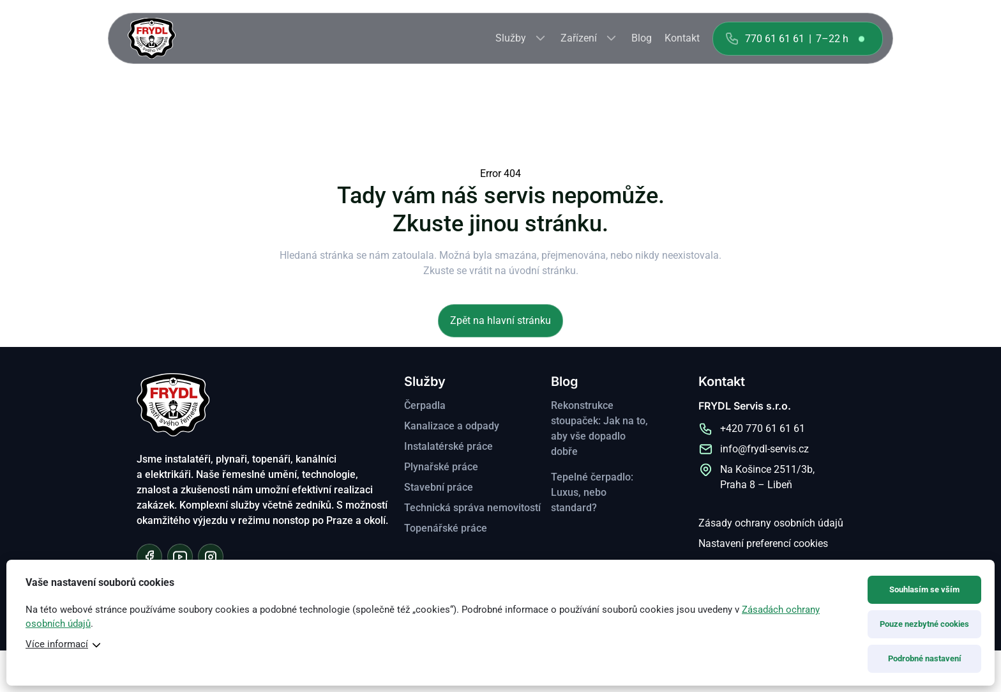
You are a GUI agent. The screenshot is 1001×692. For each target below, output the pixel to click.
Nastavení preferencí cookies (763, 543)
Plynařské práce (441, 467)
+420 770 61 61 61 (762, 428)
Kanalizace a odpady (451, 426)
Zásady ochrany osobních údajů (770, 523)
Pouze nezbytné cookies (924, 624)
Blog (641, 38)
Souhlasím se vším (924, 589)
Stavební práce (438, 487)
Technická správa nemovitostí (472, 508)
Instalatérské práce (448, 446)
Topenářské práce (445, 528)
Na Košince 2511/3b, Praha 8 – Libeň (767, 477)
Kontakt (682, 38)
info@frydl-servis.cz (764, 449)
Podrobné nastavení (924, 658)
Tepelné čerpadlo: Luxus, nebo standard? (592, 492)
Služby (510, 38)
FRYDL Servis (152, 38)
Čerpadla (425, 405)
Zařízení (579, 38)
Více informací (57, 644)
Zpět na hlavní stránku (500, 320)
